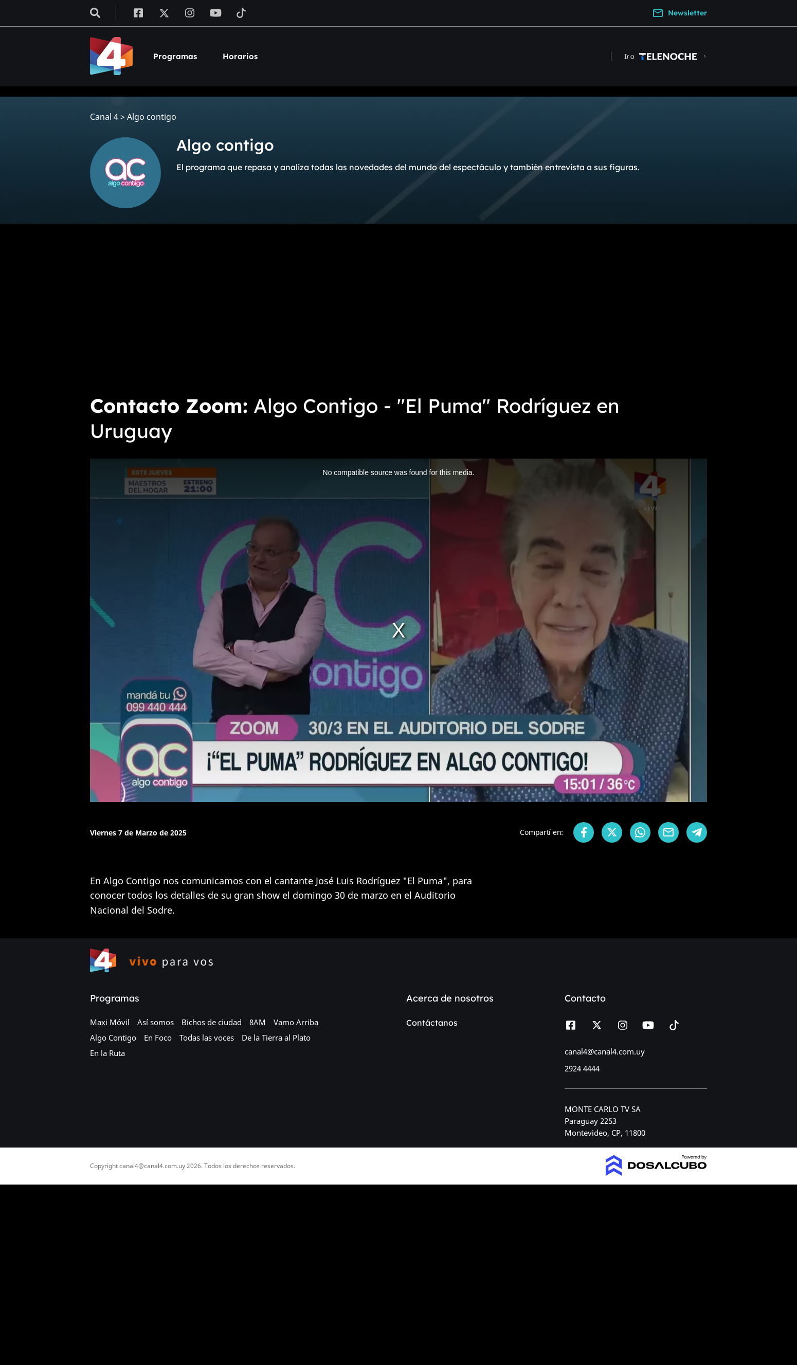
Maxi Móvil (110, 1022)
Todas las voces (206, 1037)
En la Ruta (107, 1053)
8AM (257, 1022)
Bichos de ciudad (212, 1022)
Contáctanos (432, 1022)
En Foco (158, 1037)
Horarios (240, 56)
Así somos (155, 1022)
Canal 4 (104, 117)
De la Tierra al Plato (276, 1037)
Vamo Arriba (296, 1022)
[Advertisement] (398, 308)
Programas (175, 56)
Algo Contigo (113, 1037)
